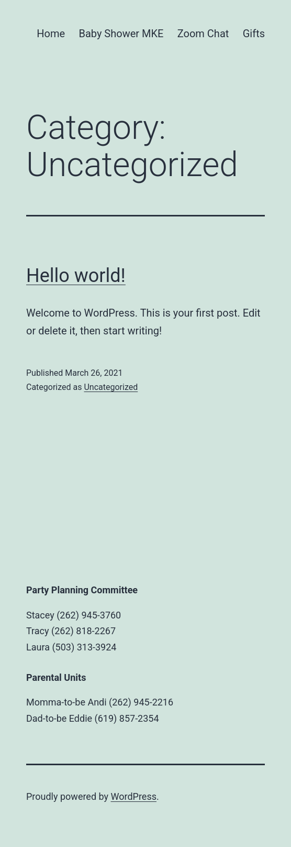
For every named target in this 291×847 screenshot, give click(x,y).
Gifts (254, 33)
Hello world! (76, 276)
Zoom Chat (203, 33)
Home (51, 33)
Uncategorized (111, 387)
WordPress (133, 796)
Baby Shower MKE (121, 33)
